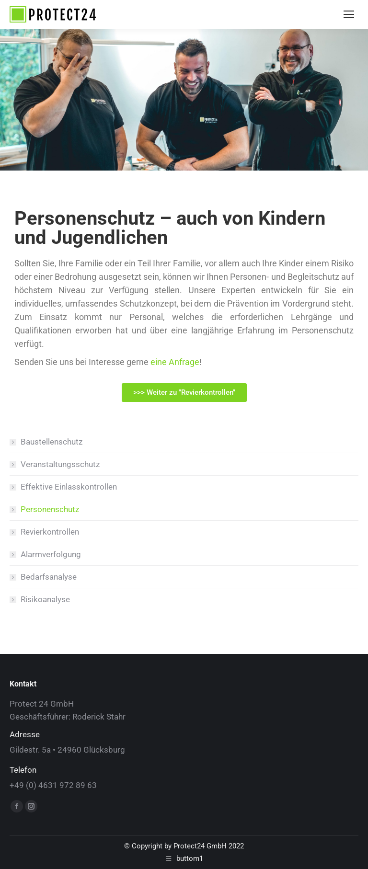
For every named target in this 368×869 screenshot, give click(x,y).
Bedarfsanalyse (49, 577)
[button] (184, 392)
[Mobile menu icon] (348, 14)
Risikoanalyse (45, 599)
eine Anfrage (174, 362)
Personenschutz (50, 509)
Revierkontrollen (50, 532)
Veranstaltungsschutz (60, 464)
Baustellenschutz (51, 441)
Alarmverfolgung (51, 554)
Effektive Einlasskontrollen (69, 487)
